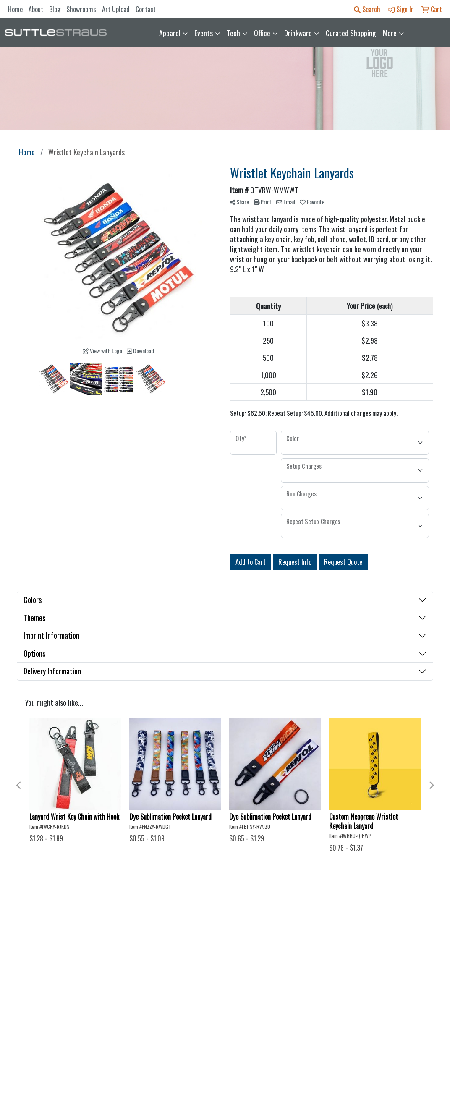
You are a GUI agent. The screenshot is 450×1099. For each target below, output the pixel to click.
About (36, 9)
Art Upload (116, 9)
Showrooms (81, 9)
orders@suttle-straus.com (383, 1043)
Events (203, 32)
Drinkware (298, 32)
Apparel (170, 32)
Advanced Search (120, 931)
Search (367, 9)
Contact (146, 9)
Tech (233, 32)
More (390, 32)
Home (15, 9)
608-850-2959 (400, 1033)
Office (262, 32)
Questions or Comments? (64, 972)
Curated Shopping (351, 32)
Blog (54, 9)
